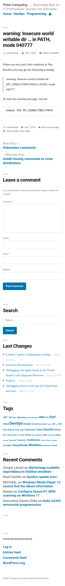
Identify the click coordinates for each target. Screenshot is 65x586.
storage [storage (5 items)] (5, 440)
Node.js (10, 380)
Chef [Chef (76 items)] (52, 417)
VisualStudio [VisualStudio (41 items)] (20, 445)
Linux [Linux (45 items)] (39, 429)
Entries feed (12, 552)
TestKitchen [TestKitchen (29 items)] (33, 440)
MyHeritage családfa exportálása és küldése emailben (31, 469)
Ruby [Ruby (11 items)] (45, 435)
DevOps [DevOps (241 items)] (16, 423)
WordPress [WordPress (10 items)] (46, 445)
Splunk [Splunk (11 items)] (57, 435)
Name (6, 238)
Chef (8, 131)
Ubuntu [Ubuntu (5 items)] (49, 440)
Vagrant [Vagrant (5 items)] (54, 440)
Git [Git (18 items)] (53, 424)
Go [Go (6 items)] (57, 424)
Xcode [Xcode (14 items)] (54, 445)
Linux (22, 131)
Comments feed (14, 558)
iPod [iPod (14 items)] (17, 430)
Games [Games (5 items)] (49, 424)
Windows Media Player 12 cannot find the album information (31, 484)
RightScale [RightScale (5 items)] (39, 435)
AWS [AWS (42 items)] (42, 417)
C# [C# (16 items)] (47, 417)
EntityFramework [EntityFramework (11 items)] (39, 424)
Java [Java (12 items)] (22, 430)
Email (6, 254)
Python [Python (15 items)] (28, 435)
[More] (50, 14)
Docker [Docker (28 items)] (28, 423)
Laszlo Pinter (12, 53)
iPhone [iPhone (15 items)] (11, 430)
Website (6, 269)
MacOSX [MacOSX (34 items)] (49, 429)
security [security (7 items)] (51, 435)
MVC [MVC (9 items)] (5, 435)
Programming (36, 14)
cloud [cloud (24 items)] (6, 423)
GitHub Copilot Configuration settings (28, 354)
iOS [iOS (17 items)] (60, 424)
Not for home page (50, 127)
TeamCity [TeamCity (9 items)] (12, 440)
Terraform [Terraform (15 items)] (21, 440)
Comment (8, 201)
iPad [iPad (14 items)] (5, 430)
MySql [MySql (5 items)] (9, 435)
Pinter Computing (15, 5)
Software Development (19, 365)
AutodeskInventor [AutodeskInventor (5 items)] (32, 417)
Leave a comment (51, 53)
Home (7, 14)
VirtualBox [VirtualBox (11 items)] (7, 445)
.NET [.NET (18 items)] (5, 417)
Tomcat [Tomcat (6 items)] (43, 440)
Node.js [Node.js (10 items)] (15, 435)
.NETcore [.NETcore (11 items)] (12, 417)
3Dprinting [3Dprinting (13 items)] (21, 417)
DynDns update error (42, 477)
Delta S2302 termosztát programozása (32, 503)
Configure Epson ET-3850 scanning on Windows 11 (29, 493)
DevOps (19, 14)
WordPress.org (14, 563)
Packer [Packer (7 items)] (21, 435)
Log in (7, 547)
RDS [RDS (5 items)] (33, 435)
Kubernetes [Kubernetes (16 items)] (30, 429)
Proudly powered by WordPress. (34, 578)
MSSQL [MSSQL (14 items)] (57, 430)
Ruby (27, 131)
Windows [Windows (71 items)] (35, 445)
